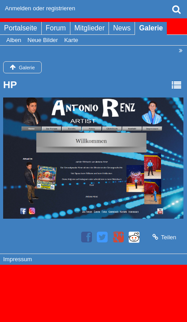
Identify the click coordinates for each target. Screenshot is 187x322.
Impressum (17, 259)
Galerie (151, 28)
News (121, 28)
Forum (56, 28)
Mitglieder (89, 28)
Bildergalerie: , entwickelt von (93, 286)
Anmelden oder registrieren (40, 8)
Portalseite (20, 28)
